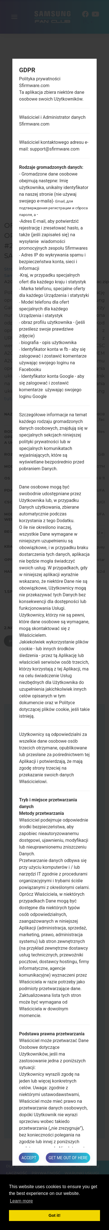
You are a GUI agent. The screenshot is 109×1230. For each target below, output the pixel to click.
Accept (29, 1158)
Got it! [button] (54, 1215)
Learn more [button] (21, 1201)
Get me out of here (68, 1158)
